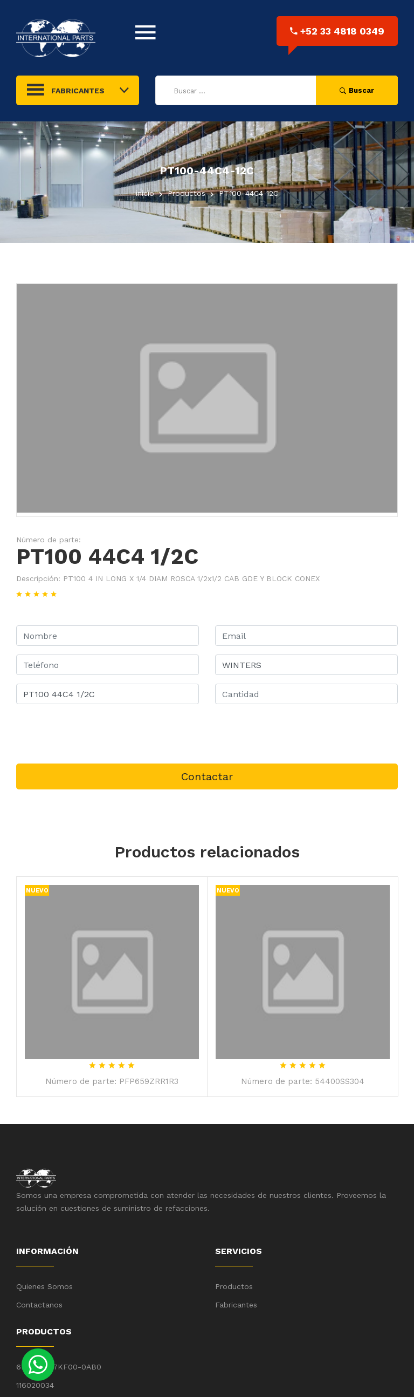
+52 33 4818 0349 (337, 31)
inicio (145, 193)
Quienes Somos (44, 1286)
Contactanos (39, 1304)
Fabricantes (236, 1304)
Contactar (207, 776)
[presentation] (98, 734)
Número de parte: (48, 539)
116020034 (35, 1385)
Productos (234, 1286)
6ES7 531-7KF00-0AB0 (58, 1366)
